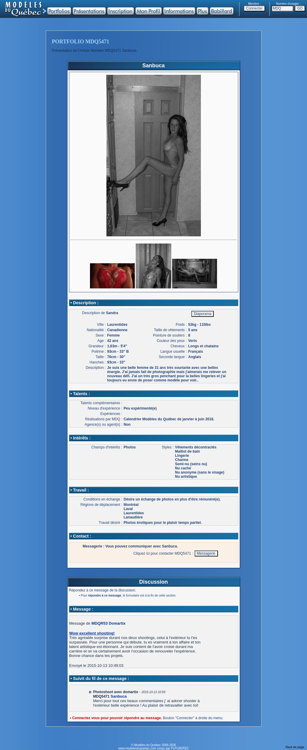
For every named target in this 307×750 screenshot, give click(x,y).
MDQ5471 (101, 696)
